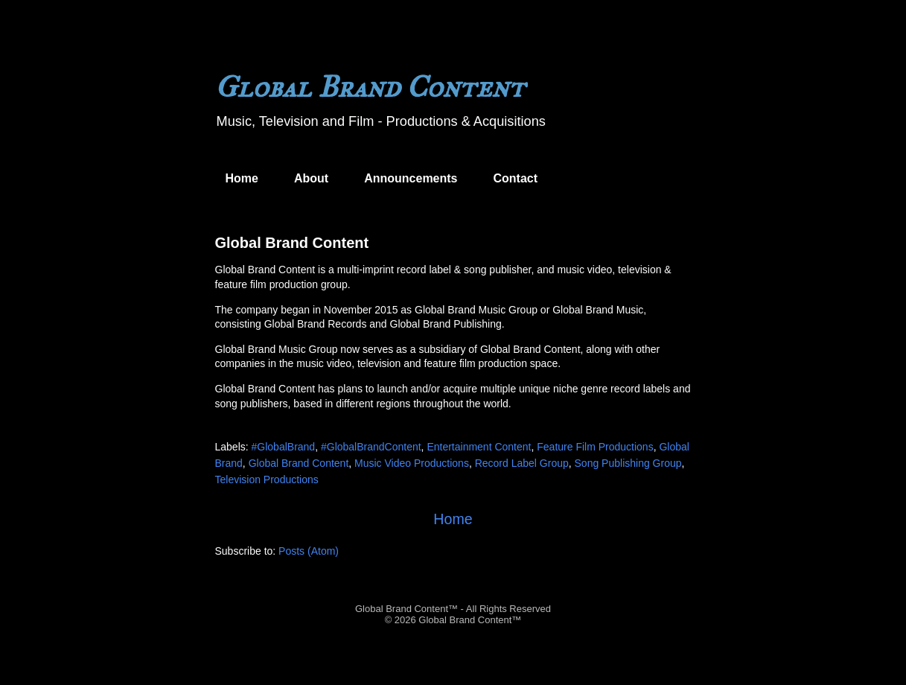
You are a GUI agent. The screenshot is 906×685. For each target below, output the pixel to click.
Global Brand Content (292, 243)
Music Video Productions (411, 463)
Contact (516, 178)
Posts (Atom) (308, 551)
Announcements (410, 178)
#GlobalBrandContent (371, 447)
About (311, 178)
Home (242, 178)
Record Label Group (522, 463)
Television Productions (267, 479)
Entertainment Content (479, 447)
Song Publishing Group (628, 463)
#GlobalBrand (284, 447)
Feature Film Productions (595, 447)
